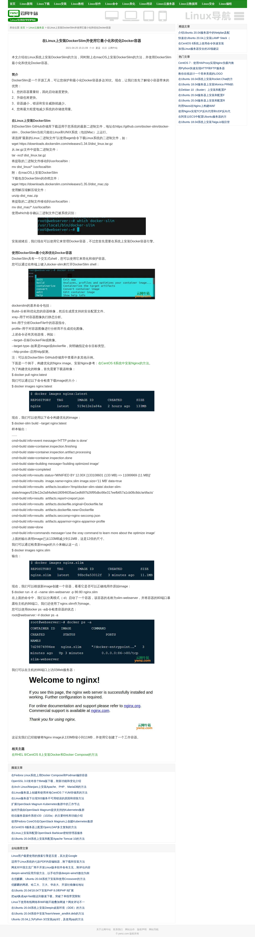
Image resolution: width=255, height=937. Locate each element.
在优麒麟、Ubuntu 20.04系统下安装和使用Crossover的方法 (48, 878)
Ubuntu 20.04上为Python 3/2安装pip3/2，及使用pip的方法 (47, 919)
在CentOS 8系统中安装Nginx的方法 (123, 363)
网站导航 (154, 929)
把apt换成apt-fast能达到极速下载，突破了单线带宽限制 (45, 896)
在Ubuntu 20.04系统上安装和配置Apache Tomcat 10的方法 (48, 838)
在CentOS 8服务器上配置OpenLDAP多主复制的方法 (44, 827)
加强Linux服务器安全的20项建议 (198, 48)
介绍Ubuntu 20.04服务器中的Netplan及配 (204, 32)
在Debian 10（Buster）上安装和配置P (202, 89)
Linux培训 (145, 3)
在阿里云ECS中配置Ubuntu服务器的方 (202, 116)
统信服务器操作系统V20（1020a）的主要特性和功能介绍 (47, 815)
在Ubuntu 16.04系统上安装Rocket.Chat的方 (205, 79)
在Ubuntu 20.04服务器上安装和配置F (201, 95)
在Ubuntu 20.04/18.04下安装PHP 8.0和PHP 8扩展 (42, 890)
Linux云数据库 (188, 3)
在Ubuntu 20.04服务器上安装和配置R (201, 100)
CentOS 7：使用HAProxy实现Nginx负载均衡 (206, 62)
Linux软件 (94, 3)
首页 (12, 3)
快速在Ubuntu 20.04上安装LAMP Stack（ (204, 38)
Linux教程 (77, 3)
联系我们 (118, 929)
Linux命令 (111, 3)
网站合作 (130, 929)
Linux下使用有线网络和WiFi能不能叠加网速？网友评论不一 (48, 902)
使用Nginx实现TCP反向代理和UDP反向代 (204, 111)
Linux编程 (225, 3)
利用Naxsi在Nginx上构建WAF (196, 105)
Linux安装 (60, 3)
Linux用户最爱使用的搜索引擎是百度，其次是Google (44, 855)
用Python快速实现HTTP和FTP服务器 (201, 68)
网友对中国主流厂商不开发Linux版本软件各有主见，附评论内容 (50, 867)
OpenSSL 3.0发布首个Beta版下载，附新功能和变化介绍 (46, 781)
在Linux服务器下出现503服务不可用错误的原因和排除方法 (47, 798)
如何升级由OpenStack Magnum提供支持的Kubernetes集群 (47, 809)
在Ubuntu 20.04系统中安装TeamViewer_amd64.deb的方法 (47, 913)
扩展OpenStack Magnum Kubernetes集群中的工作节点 (45, 804)
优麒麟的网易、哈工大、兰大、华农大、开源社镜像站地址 (47, 884)
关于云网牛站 (103, 929)
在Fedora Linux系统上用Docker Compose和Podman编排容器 (49, 775)
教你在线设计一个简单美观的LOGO (200, 73)
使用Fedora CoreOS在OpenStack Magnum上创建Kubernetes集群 (52, 821)
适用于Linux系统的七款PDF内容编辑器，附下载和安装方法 (48, 861)
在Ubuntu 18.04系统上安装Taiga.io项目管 (204, 122)
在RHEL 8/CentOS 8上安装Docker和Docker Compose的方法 (55, 754)
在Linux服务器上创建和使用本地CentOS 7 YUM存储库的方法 (49, 792)
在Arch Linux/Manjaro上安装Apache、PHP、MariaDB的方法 (48, 786)
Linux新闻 (26, 3)
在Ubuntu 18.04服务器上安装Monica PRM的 (205, 84)
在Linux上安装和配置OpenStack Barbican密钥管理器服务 (47, 833)
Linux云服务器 (166, 3)
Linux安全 (208, 3)
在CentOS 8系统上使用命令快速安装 (201, 43)
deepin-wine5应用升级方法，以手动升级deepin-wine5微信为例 (50, 873)
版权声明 (142, 929)
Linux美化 (128, 3)
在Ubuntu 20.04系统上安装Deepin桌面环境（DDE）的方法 (48, 907)
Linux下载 (43, 3)
